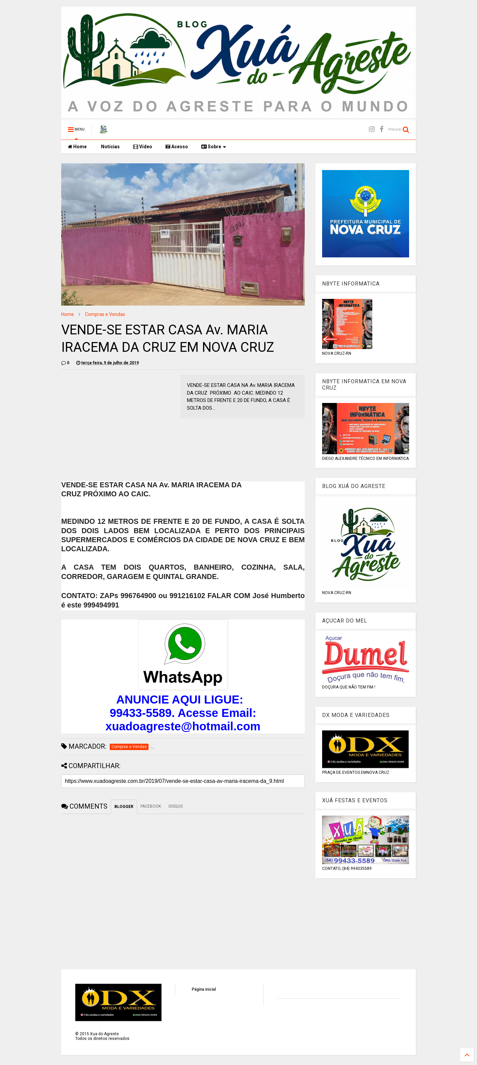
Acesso (177, 146)
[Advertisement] (117, 422)
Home (77, 146)
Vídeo (142, 146)
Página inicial (204, 989)
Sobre (213, 146)
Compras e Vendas (105, 314)
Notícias (110, 146)
